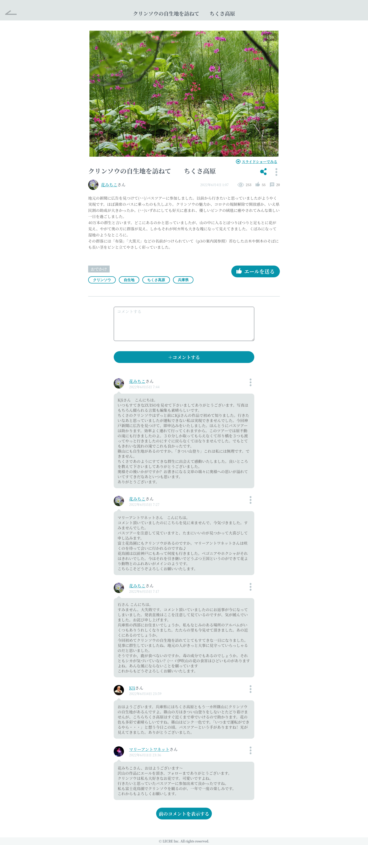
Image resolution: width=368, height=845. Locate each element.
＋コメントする (184, 357)
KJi (132, 688)
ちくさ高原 (156, 280)
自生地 (129, 280)
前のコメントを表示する (184, 813)
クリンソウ (102, 280)
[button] (263, 172)
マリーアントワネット (149, 749)
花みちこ (109, 185)
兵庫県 (183, 280)
